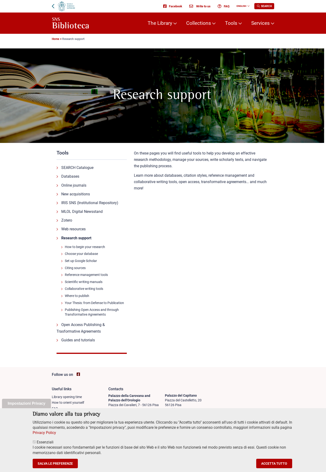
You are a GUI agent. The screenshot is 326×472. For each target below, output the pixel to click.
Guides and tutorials (78, 340)
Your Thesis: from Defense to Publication (94, 303)
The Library (160, 23)
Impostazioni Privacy (26, 408)
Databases (70, 176)
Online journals (73, 185)
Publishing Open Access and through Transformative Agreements (92, 312)
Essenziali (45, 446)
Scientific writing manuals (83, 282)
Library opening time (67, 397)
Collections (198, 23)
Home (55, 39)
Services (260, 23)
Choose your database (81, 254)
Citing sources (75, 268)
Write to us (200, 6)
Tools (231, 23)
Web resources (73, 229)
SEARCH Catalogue (77, 167)
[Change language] (248, 6)
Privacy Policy (44, 437)
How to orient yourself (68, 402)
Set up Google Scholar (81, 261)
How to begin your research (85, 247)
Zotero (66, 220)
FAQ (223, 6)
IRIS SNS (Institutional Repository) (89, 203)
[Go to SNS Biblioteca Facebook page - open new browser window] (78, 374)
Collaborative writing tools (84, 289)
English (241, 6)
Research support (76, 238)
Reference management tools (86, 275)
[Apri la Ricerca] (264, 6)
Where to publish (77, 296)
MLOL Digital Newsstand (82, 211)
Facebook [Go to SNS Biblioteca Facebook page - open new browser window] (172, 6)
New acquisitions (75, 194)
